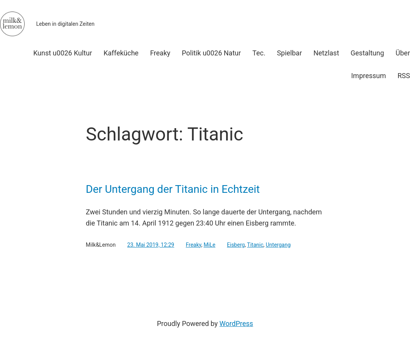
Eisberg (236, 245)
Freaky (193, 245)
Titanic (255, 245)
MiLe (209, 245)
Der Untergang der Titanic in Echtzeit (173, 189)
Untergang (278, 245)
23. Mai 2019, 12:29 (150, 245)
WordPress (236, 323)
